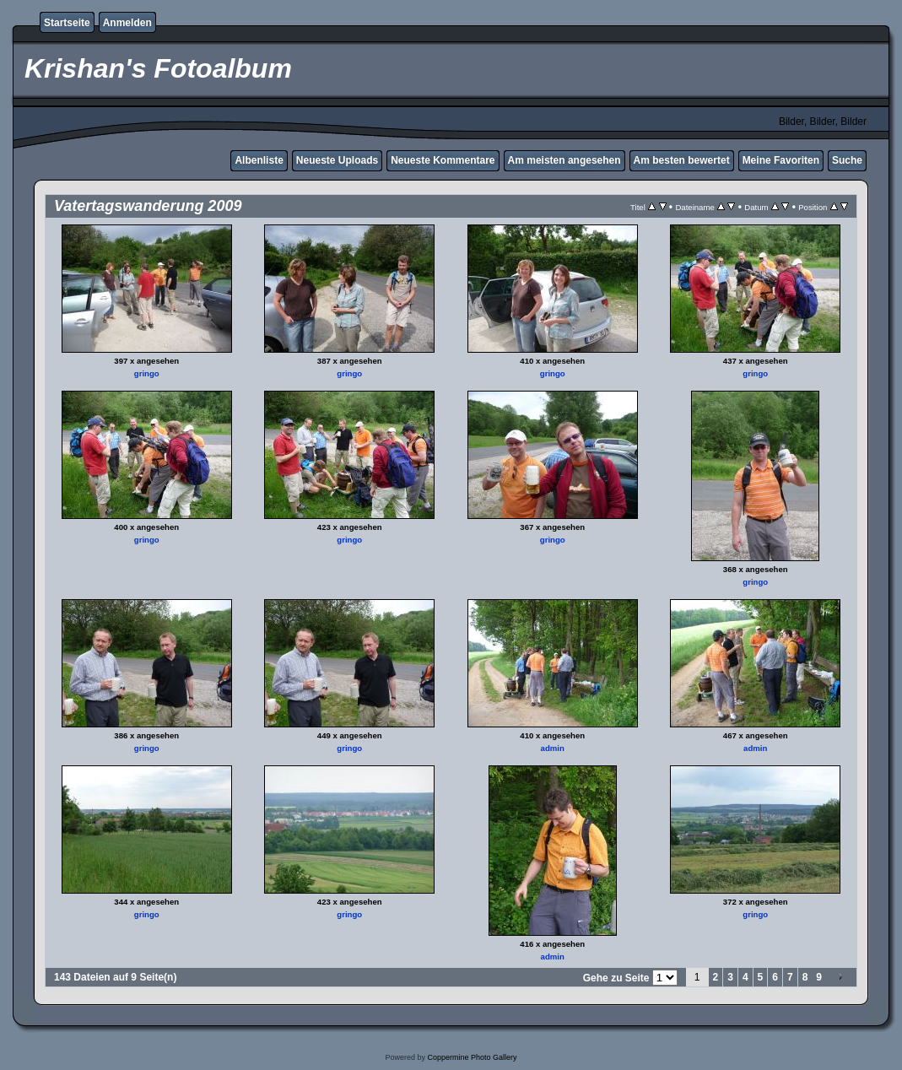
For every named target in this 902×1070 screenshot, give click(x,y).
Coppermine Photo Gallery (471, 1057)
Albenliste (259, 160)
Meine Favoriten (781, 160)
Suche (847, 160)
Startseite (67, 23)
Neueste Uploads (337, 160)
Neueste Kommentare (442, 160)
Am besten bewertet (682, 160)
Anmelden (127, 23)
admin (552, 748)
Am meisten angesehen (564, 160)
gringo (146, 373)
